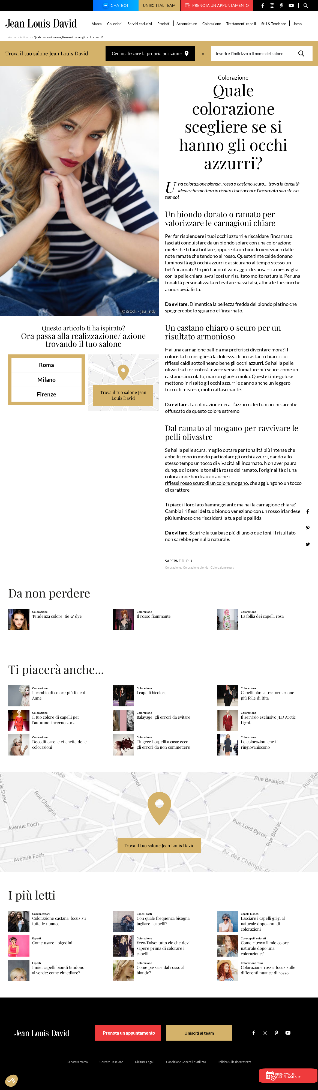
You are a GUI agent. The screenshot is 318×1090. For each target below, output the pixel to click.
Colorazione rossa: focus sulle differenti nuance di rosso (268, 969)
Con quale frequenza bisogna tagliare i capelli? (163, 920)
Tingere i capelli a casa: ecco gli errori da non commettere (163, 744)
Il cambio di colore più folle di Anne (59, 695)
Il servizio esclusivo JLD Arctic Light (268, 719)
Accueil (12, 37)
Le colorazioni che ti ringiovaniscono (259, 744)
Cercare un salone (111, 1061)
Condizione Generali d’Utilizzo (186, 1061)
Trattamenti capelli (242, 24)
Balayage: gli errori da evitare (163, 716)
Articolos (25, 37)
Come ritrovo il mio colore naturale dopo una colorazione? (265, 948)
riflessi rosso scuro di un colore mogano (206, 483)
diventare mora (266, 350)
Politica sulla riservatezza (234, 1061)
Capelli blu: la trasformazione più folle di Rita (267, 695)
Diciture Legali (144, 1061)
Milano (46, 379)
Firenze (46, 394)
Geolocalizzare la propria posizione (150, 53)
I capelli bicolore (152, 692)
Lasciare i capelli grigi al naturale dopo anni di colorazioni (263, 923)
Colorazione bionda (196, 567)
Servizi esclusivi (140, 24)
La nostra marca (77, 1061)
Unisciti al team (159, 5)
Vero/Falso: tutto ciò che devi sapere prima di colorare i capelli (163, 948)
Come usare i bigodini (52, 942)
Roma (46, 364)
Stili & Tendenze (274, 24)
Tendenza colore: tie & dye (57, 616)
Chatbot (114, 6)
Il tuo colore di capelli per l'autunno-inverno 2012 (55, 719)
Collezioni (115, 24)
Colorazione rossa (222, 567)
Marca (97, 24)
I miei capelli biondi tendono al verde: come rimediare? (58, 969)
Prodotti (164, 24)
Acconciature (187, 24)
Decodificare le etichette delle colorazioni (59, 744)
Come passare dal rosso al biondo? (160, 969)
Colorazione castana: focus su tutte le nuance (59, 920)
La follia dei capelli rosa (262, 616)
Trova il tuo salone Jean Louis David (123, 395)
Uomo (297, 24)
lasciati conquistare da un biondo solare (206, 243)
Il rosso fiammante (154, 616)
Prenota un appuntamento (217, 5)
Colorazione (212, 24)
